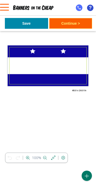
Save (26, 23)
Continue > (70, 23)
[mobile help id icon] (79, 8)
